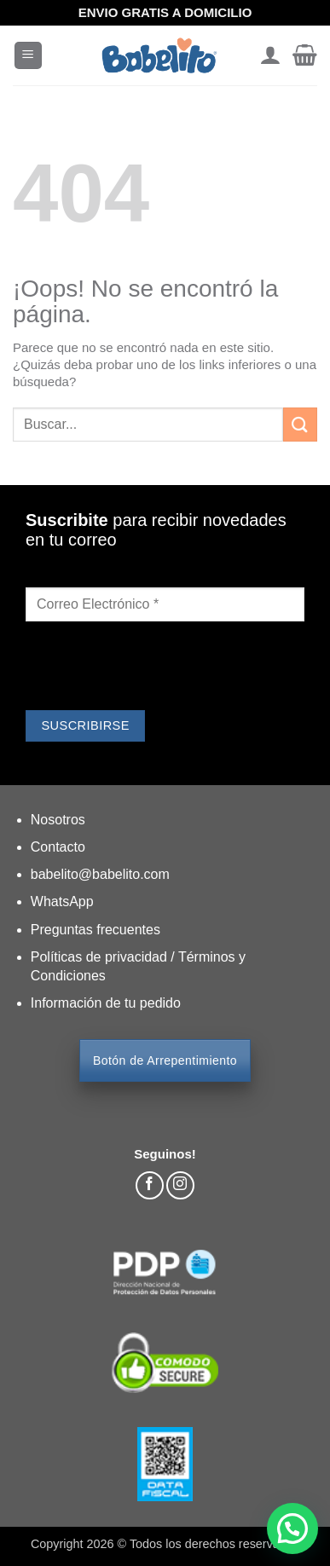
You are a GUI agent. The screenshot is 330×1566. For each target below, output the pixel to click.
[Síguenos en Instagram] (180, 1185)
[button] (28, 56)
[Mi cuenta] (270, 55)
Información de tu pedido (106, 1003)
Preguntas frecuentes (95, 929)
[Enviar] (300, 424)
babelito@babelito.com (100, 874)
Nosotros (58, 819)
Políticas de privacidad (101, 957)
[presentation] (155, 668)
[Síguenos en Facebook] (150, 1185)
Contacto (58, 847)
